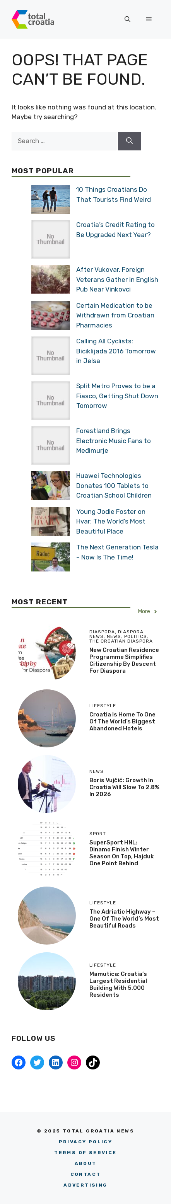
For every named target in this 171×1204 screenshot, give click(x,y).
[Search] (129, 141)
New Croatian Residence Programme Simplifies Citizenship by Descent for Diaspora (124, 660)
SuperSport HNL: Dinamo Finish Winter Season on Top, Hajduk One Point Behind (121, 853)
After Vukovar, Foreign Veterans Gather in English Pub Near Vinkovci (117, 279)
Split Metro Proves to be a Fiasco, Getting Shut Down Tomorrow (117, 395)
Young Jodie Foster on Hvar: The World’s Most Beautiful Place (110, 521)
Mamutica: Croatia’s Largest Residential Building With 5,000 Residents (118, 984)
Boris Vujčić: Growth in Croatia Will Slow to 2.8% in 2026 (124, 787)
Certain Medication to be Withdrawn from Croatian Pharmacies (115, 315)
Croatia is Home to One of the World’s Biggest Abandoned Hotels (122, 721)
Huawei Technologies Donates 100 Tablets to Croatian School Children (114, 485)
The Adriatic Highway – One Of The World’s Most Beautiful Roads (124, 918)
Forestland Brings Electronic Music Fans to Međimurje (113, 440)
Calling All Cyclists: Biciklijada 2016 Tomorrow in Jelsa (116, 351)
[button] (127, 19)
